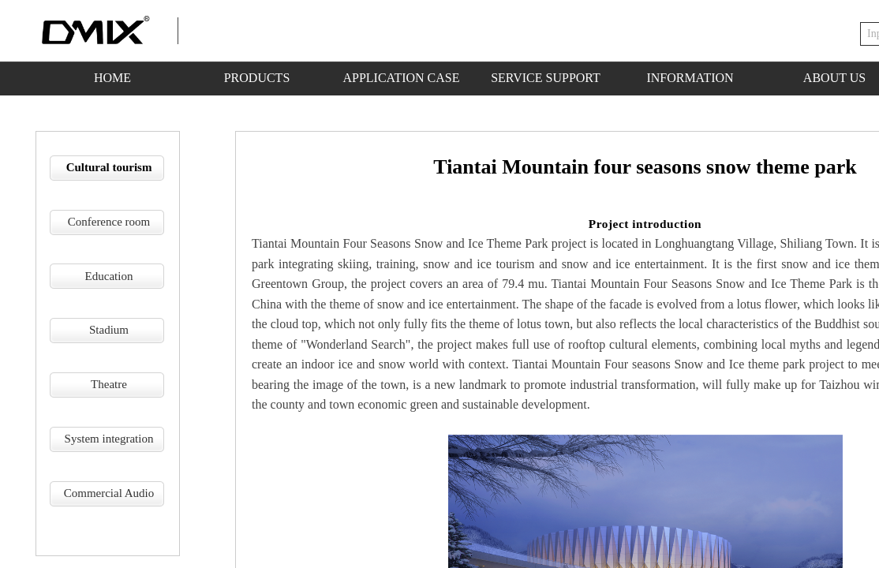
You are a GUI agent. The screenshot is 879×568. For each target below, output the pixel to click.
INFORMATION (689, 77)
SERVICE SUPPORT (545, 77)
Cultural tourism (109, 167)
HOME (112, 77)
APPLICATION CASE (400, 77)
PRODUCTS (257, 77)
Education (109, 276)
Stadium (109, 329)
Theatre (109, 384)
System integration (109, 438)
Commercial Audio (109, 493)
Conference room (109, 221)
